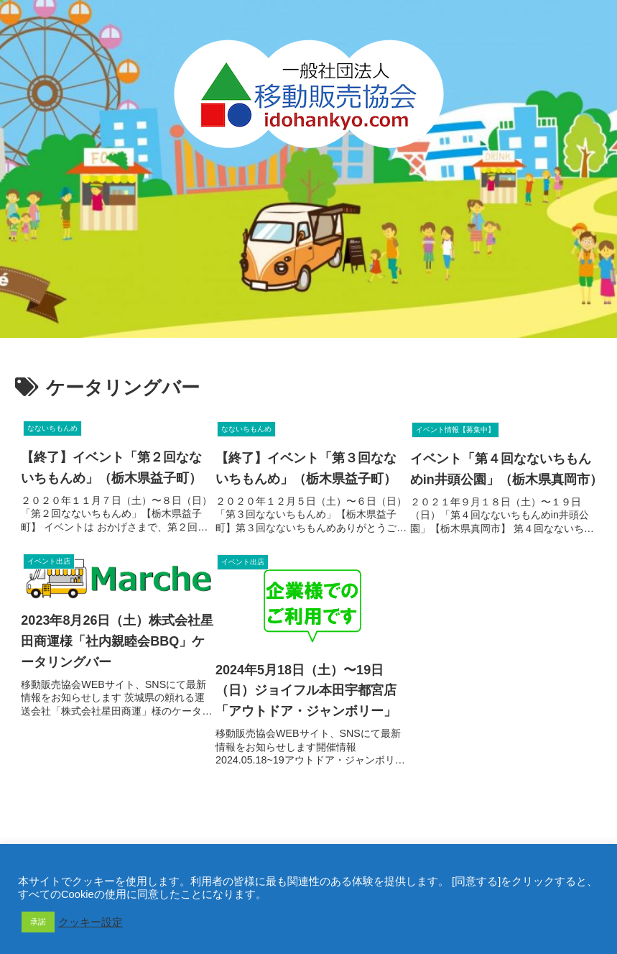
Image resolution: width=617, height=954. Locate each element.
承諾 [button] (38, 921)
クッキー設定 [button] (90, 922)
